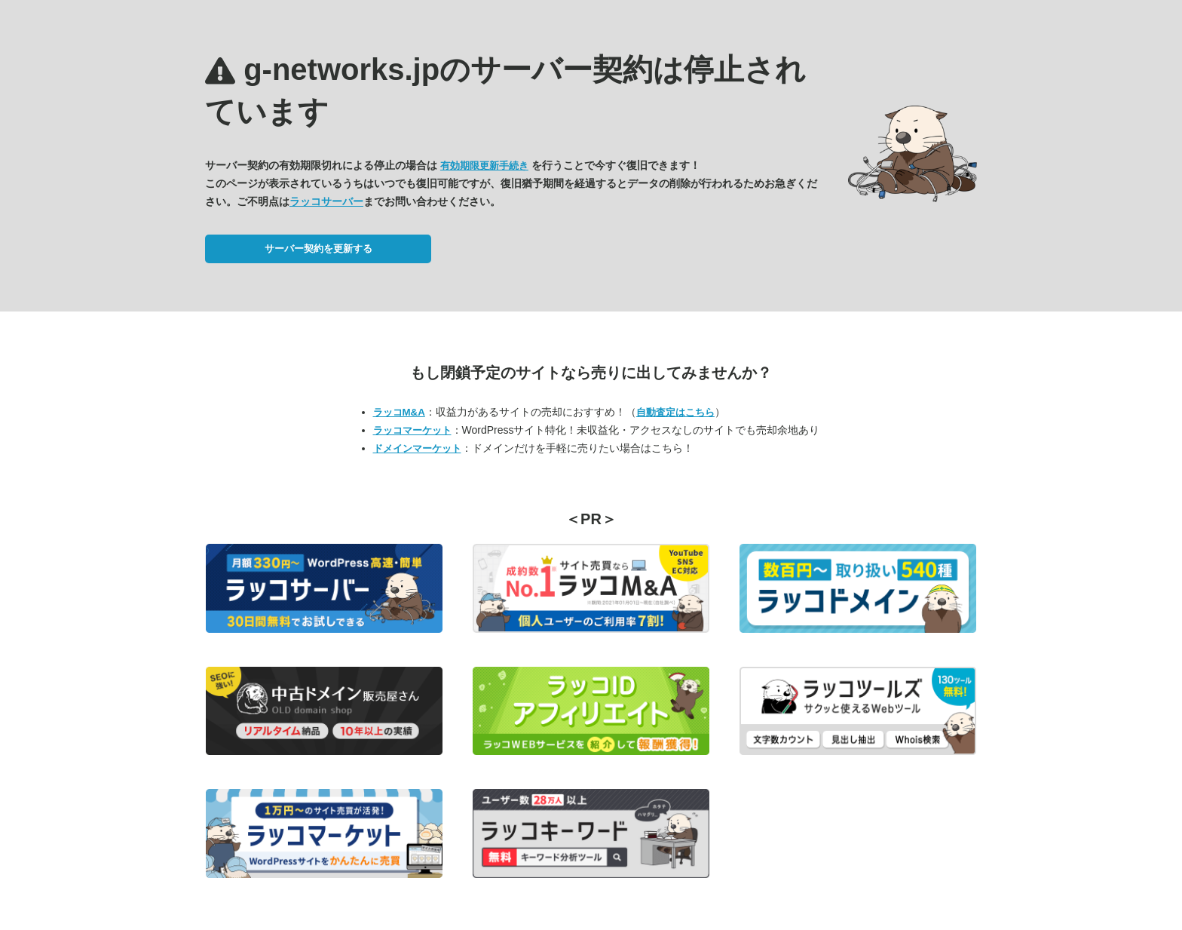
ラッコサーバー (326, 201)
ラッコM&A (399, 412)
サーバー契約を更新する (318, 248)
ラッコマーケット (412, 430)
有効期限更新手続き (484, 165)
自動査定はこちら (675, 412)
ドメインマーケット (417, 448)
